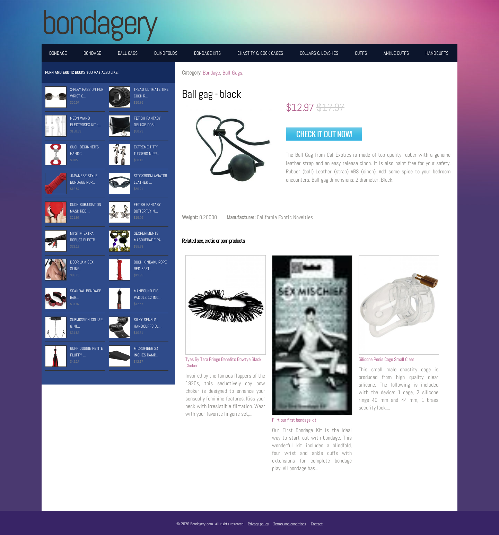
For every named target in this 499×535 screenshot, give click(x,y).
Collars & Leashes (319, 53)
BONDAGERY (99, 22)
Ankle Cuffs (396, 53)
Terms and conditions (289, 524)
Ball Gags (128, 53)
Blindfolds (165, 53)
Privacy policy (258, 524)
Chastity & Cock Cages (260, 53)
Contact (317, 524)
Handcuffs (437, 53)
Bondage (58, 53)
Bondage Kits (207, 53)
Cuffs (361, 53)
